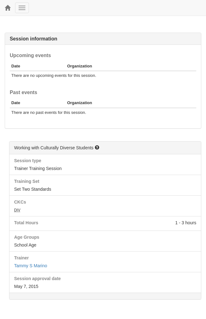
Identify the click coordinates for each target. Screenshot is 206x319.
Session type (27, 160)
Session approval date (37, 278)
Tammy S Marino (30, 265)
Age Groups (26, 237)
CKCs (20, 202)
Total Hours (26, 222)
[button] (97, 147)
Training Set (26, 181)
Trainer (21, 257)
